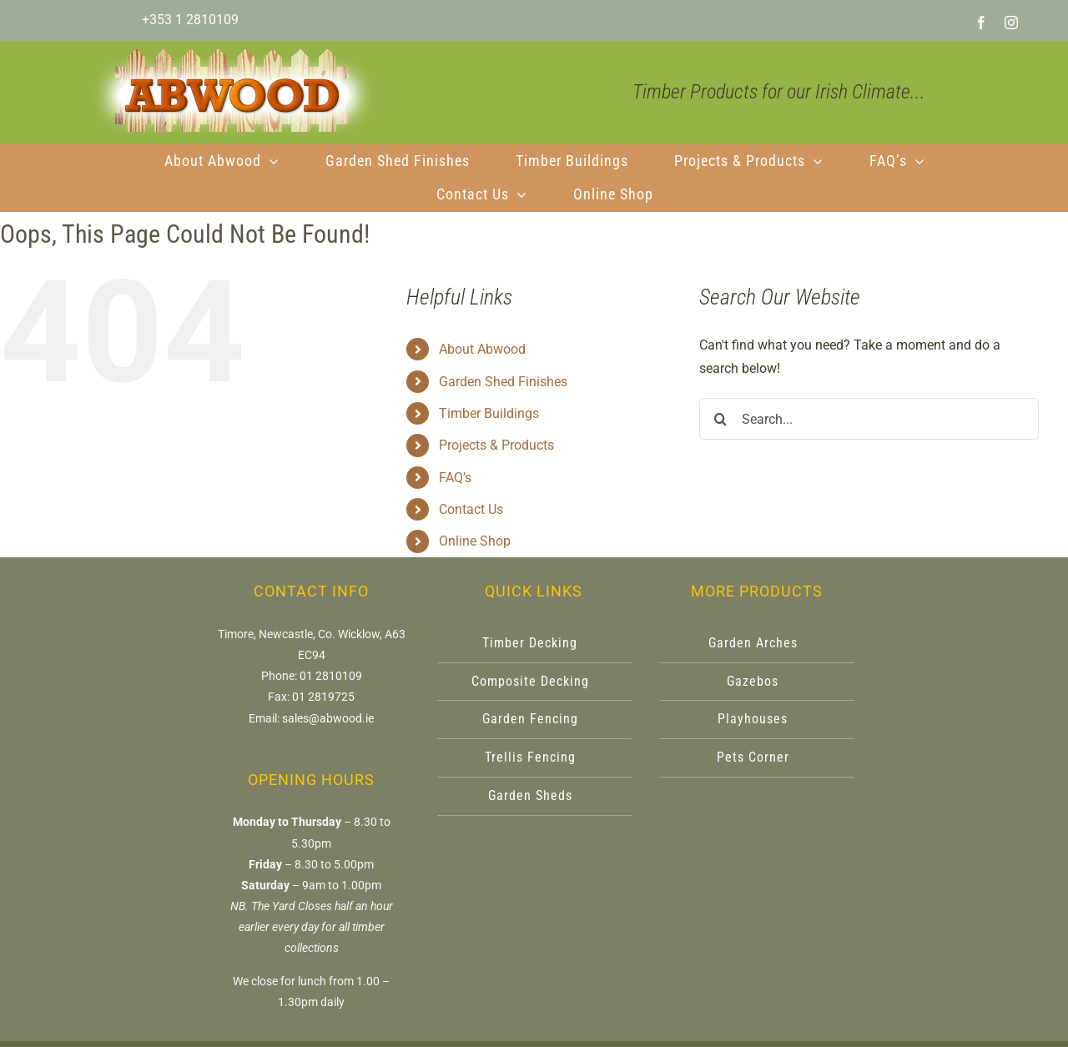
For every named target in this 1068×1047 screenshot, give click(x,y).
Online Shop (475, 541)
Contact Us (471, 509)
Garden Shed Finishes (503, 382)
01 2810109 (331, 675)
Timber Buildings (489, 413)
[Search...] (869, 419)
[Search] (720, 419)
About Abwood (482, 349)
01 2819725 (323, 696)
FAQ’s (455, 478)
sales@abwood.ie (328, 718)
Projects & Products (496, 445)
